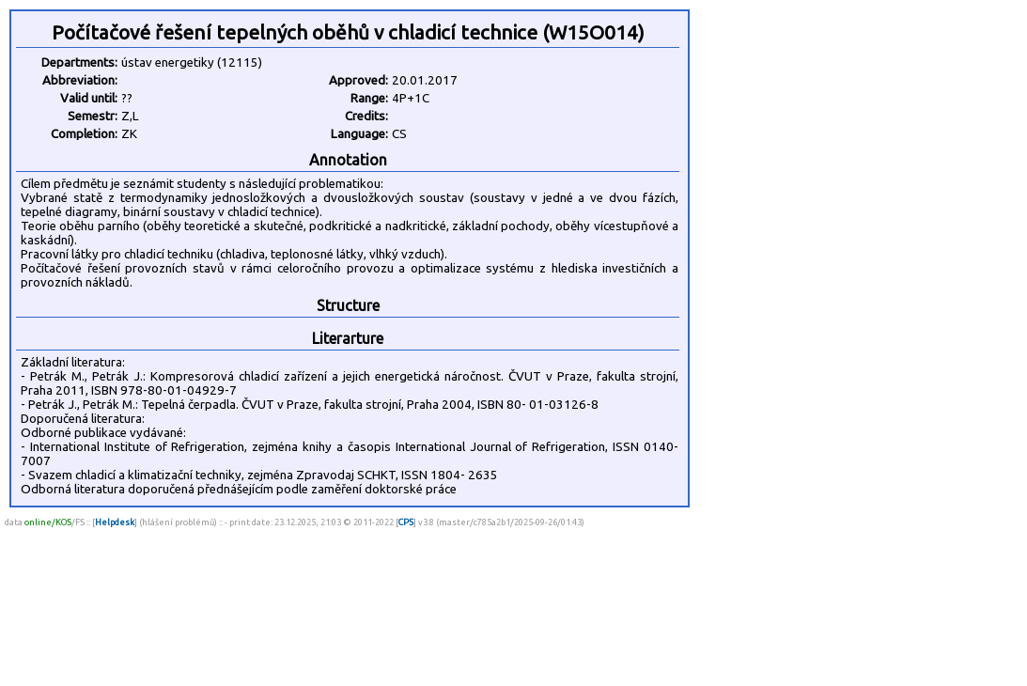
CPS (405, 522)
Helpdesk (114, 522)
